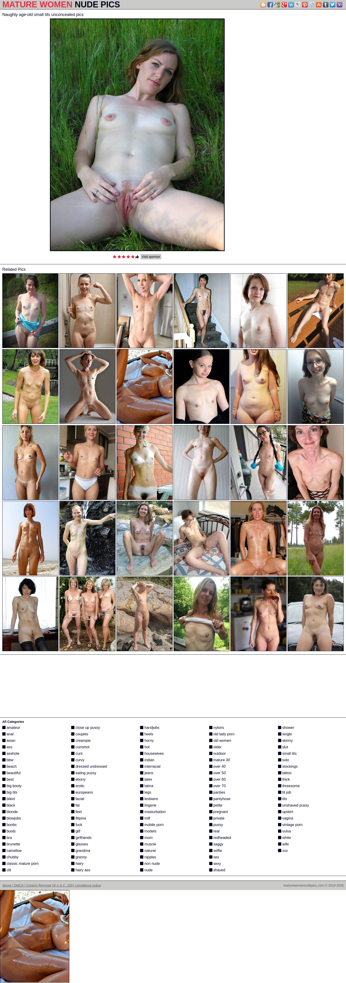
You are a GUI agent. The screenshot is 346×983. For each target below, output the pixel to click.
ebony (78, 779)
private (216, 818)
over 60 (217, 779)
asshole (10, 753)
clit (6, 870)
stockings (288, 766)
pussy (216, 825)
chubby (10, 857)
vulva (284, 831)
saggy (216, 844)
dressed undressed (89, 766)
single (285, 734)
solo (283, 760)
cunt (77, 753)
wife (283, 844)
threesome (289, 786)
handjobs (149, 728)
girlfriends (81, 838)
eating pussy (83, 773)
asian (8, 741)
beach (9, 766)
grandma (80, 851)
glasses (79, 844)
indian (147, 760)
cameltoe (11, 851)
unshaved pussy (293, 805)
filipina (78, 818)
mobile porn (152, 825)
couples (79, 734)
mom (146, 838)
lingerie (148, 805)
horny (146, 741)
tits (282, 799)
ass (7, 747)
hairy (77, 864)
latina (146, 786)
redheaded (220, 838)
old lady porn (222, 734)
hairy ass (80, 870)
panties (217, 792)
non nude (150, 864)
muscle (148, 844)
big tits (9, 792)
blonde (10, 812)
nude (146, 870)
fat (75, 805)
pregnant (218, 812)
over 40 (217, 766)
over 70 (217, 786)
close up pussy (85, 728)
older (215, 747)
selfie (215, 851)
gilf (75, 831)
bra (7, 838)
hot (145, 747)
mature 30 (219, 760)
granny (79, 857)
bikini (8, 799)
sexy (215, 864)
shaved (217, 870)
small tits (287, 753)
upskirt (285, 812)
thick (284, 779)
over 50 (217, 773)
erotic (78, 786)
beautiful (11, 773)
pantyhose (219, 799)
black (8, 805)
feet (76, 812)
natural (148, 851)
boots (9, 831)
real (214, 831)
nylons (216, 728)
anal (8, 734)
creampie (81, 741)
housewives (152, 753)
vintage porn (290, 825)
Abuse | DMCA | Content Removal (26, 885)
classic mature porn (20, 864)
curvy (77, 760)
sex (214, 857)
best (8, 779)
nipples (148, 857)
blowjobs (11, 818)
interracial (150, 766)
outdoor (217, 753)
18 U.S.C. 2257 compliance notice (76, 885)
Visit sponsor (151, 257)
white (284, 838)
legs (145, 792)
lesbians (149, 799)
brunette (11, 844)
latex (146, 779)
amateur (11, 728)
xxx (283, 851)
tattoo (284, 773)
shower (286, 728)
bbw (7, 760)
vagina (285, 818)
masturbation (153, 812)
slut (283, 747)
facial (77, 799)
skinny (285, 741)
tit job (284, 792)
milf (145, 818)
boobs (9, 825)
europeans (82, 792)
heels (146, 734)
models (148, 831)
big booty (11, 786)
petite (216, 805)
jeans (146, 773)
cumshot (80, 747)
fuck (76, 825)
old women (220, 741)
